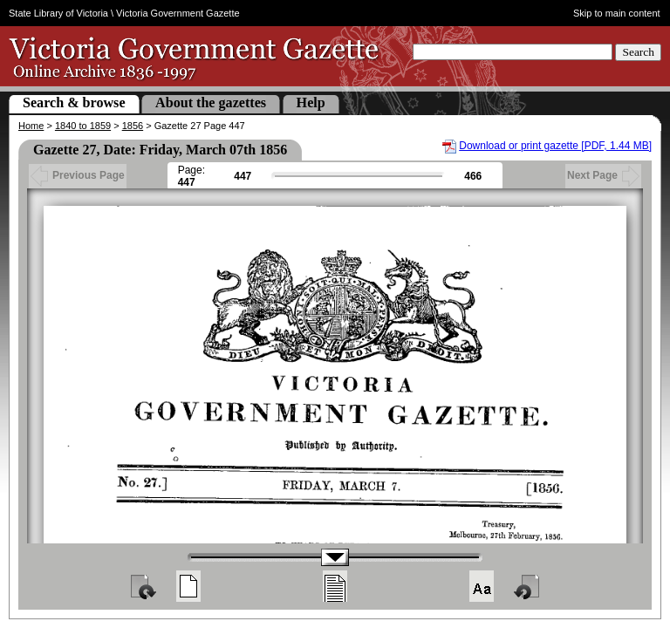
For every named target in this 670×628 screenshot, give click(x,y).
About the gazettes (210, 102)
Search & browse (74, 102)
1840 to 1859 (83, 125)
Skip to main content (616, 13)
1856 (132, 125)
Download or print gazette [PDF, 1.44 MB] (555, 146)
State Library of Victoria (58, 13)
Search (638, 51)
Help (311, 102)
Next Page (603, 175)
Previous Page (78, 175)
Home (31, 125)
